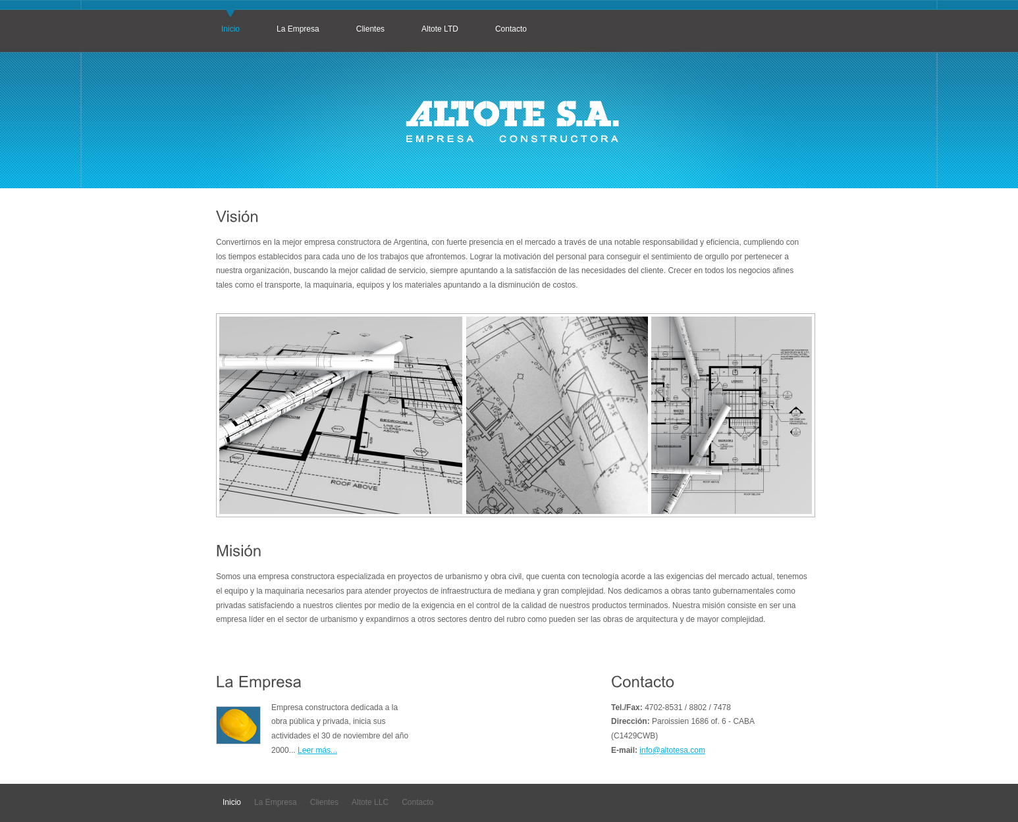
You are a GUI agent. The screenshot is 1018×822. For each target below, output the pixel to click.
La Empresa (298, 29)
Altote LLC (370, 802)
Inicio (230, 29)
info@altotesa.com (672, 750)
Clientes (370, 29)
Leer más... (317, 750)
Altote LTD (439, 29)
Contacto (511, 29)
